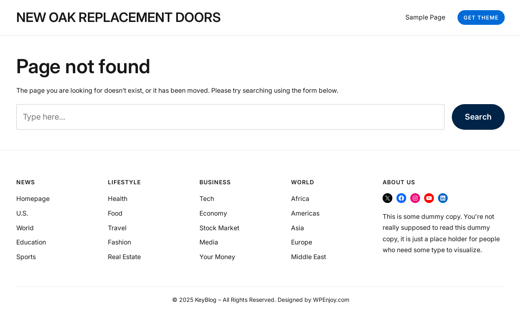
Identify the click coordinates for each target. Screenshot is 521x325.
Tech (206, 199)
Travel (117, 228)
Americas (305, 213)
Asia (297, 228)
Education (31, 242)
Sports (26, 257)
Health (117, 199)
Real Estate (124, 257)
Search (478, 117)
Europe (301, 242)
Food (115, 213)
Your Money (217, 257)
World (25, 228)
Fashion (119, 242)
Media (208, 242)
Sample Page (425, 17)
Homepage (33, 199)
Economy (213, 213)
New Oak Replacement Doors (118, 17)
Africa (300, 199)
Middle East (308, 257)
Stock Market (219, 228)
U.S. (22, 213)
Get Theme (481, 17)
